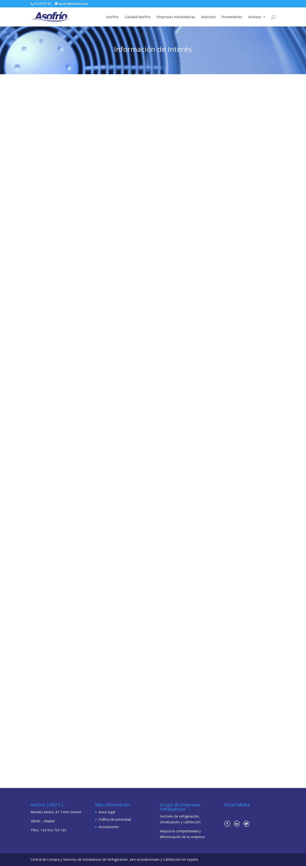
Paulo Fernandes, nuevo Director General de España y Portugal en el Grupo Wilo (65, 282)
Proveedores (232, 17)
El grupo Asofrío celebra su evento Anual (235, 666)
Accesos (254, 17)
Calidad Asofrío (137, 17)
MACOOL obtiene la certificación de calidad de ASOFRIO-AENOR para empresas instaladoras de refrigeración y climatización (150, 281)
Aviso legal (107, 812)
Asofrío (112, 17)
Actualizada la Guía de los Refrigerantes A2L (147, 556)
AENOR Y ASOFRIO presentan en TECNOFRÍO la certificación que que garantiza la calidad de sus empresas (152, 685)
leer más (70, 204)
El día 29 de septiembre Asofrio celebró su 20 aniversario (231, 273)
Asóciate (208, 17)
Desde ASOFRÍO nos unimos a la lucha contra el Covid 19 (237, 542)
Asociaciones (109, 826)
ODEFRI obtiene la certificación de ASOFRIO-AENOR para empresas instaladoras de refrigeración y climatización (151, 425)
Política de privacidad (115, 819)
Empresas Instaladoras (176, 17)
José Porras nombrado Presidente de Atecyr (230, 147)
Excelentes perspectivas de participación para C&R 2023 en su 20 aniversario (150, 149)
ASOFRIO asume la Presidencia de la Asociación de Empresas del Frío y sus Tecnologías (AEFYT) (66, 550)
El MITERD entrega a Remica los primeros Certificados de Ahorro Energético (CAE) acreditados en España (64, 151)
